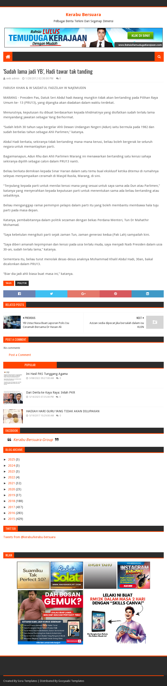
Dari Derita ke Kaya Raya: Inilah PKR (50, 392)
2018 (12, 501)
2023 (12, 471)
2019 (12, 495)
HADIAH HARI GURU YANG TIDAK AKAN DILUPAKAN (62, 411)
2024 (12, 465)
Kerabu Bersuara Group (33, 439)
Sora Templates (27, 681)
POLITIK (22, 283)
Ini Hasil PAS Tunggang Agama (47, 374)
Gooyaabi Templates (71, 681)
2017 (12, 507)
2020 (12, 489)
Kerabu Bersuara (83, 14)
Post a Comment (20, 355)
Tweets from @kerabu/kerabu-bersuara (29, 537)
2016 (12, 513)
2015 (12, 519)
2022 (12, 477)
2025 (12, 459)
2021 (12, 483)
